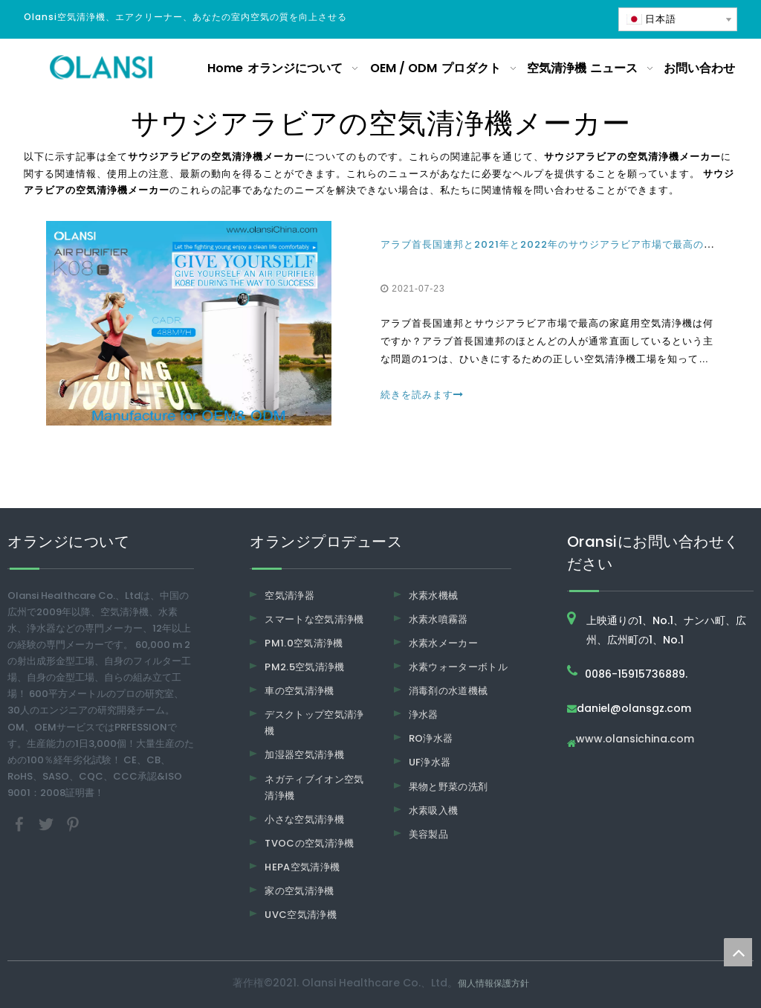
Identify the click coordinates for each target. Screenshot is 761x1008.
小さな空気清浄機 (304, 819)
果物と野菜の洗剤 (448, 787)
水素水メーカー (443, 643)
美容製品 (428, 834)
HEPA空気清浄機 (302, 867)
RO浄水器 (431, 738)
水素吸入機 (434, 810)
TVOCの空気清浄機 (309, 843)
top (738, 952)
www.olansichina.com (635, 739)
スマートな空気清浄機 (314, 619)
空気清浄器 (289, 595)
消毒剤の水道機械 (448, 691)
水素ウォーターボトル (458, 667)
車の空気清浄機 (299, 691)
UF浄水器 (430, 762)
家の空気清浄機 (299, 891)
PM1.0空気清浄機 (304, 643)
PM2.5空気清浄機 (305, 667)
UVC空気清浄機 (301, 915)
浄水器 (423, 714)
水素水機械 (434, 595)
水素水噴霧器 (438, 619)
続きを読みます (422, 394)
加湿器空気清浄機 (304, 755)
